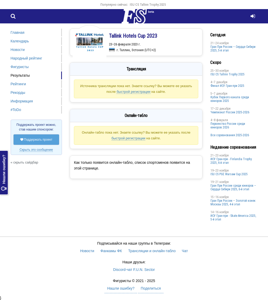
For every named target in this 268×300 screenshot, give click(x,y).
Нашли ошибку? (4, 173)
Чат (185, 251)
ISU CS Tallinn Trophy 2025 (148, 4)
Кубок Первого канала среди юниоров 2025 (229, 99)
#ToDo (16, 110)
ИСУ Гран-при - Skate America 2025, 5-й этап (233, 217)
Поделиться (151, 288)
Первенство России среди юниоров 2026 (227, 125)
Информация (22, 101)
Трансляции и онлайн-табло (152, 251)
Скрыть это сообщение (36, 150)
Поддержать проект (36, 139)
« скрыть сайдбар (24, 162)
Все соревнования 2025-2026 (229, 135)
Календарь (20, 41)
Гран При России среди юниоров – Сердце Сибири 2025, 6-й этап (233, 187)
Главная (17, 32)
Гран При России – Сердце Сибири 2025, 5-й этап (233, 48)
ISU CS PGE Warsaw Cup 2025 (229, 174)
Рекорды (18, 92)
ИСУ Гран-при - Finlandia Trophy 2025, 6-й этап (231, 161)
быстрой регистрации (133, 92)
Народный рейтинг (26, 58)
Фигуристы (20, 67)
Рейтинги (18, 84)
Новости (18, 50)
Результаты (20, 75)
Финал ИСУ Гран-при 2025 (227, 86)
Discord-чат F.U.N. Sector (134, 270)
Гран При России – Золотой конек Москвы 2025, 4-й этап (233, 202)
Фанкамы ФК (111, 251)
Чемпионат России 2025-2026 (229, 112)
